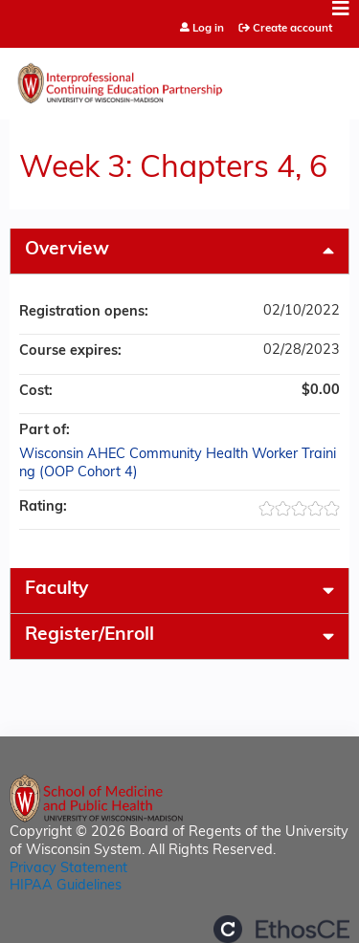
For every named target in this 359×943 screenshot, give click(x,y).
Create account (292, 28)
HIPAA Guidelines (66, 886)
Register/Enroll (89, 635)
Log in (208, 29)
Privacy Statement (68, 869)
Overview (67, 250)
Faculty (56, 590)
